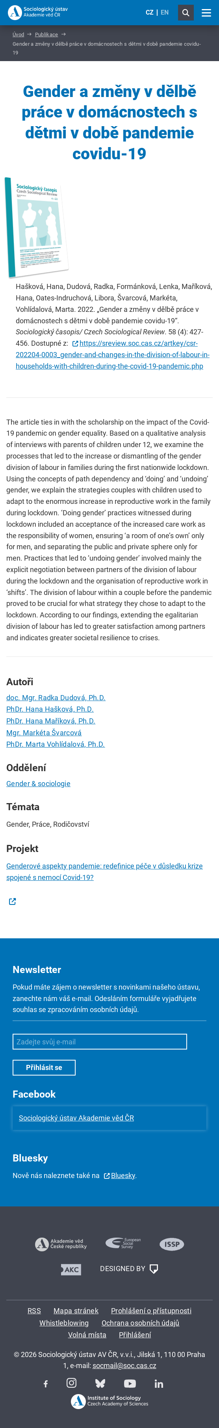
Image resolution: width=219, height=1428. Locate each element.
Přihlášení (135, 1335)
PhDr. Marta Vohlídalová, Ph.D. (55, 744)
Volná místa (87, 1335)
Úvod (18, 34)
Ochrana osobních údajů (141, 1323)
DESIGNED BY (129, 1269)
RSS (34, 1311)
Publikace (46, 34)
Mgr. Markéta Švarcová (44, 733)
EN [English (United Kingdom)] (165, 12)
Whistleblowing (64, 1323)
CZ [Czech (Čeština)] (150, 12)
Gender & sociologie (38, 783)
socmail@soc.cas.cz (124, 1365)
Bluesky (123, 1175)
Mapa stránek (76, 1311)
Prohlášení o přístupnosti (151, 1311)
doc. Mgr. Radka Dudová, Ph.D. (56, 697)
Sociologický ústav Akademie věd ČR (76, 1118)
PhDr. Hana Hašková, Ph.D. (50, 709)
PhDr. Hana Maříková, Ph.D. (50, 721)
